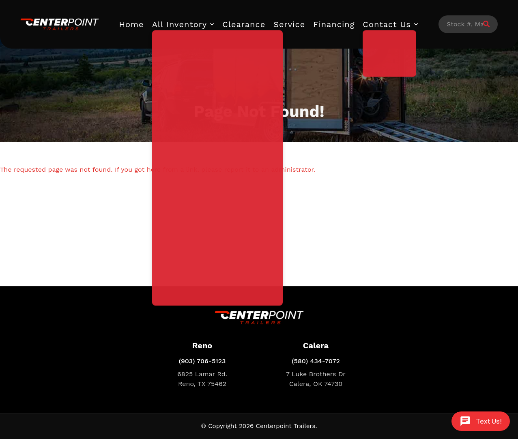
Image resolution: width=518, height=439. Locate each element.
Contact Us (387, 24)
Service (289, 24)
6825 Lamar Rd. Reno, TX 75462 (202, 379)
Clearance (243, 24)
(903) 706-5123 (202, 361)
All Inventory (179, 24)
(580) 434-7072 (316, 361)
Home (131, 24)
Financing (334, 24)
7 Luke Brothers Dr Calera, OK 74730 (316, 379)
